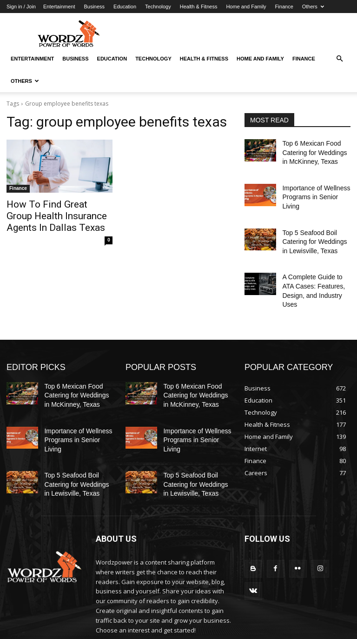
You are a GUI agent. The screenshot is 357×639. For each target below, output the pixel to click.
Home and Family (246, 6)
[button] (339, 59)
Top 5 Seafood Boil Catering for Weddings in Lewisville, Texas (313, 224)
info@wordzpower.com (161, 597)
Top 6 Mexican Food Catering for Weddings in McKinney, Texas (313, 151)
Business (94, 6)
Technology (158, 6)
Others (313, 6)
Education (124, 6)
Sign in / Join (21, 6)
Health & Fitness (199, 6)
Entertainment (59, 6)
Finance (284, 6)
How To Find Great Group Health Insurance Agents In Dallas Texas (53, 214)
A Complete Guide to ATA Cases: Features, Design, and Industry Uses (313, 265)
